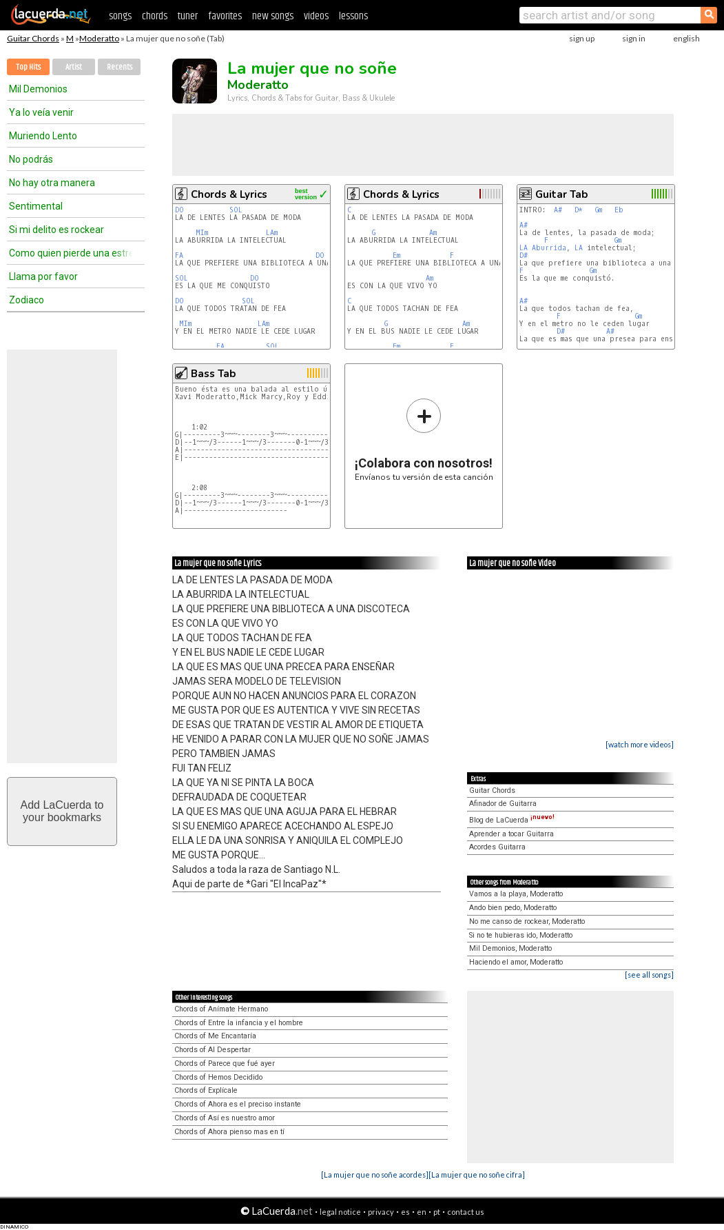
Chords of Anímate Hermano (221, 1009)
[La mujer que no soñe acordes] (374, 1174)
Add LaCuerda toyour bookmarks (62, 811)
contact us (465, 1211)
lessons (353, 16)
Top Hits (28, 67)
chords (154, 16)
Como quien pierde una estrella (71, 253)
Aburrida (549, 247)
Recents (119, 67)
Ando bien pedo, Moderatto (513, 907)
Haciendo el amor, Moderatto (516, 962)
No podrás (31, 159)
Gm (598, 209)
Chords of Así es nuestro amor (224, 1117)
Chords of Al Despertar (212, 1049)
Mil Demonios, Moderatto (510, 948)
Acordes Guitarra (497, 847)
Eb (618, 209)
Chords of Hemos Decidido (218, 1077)
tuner (188, 16)
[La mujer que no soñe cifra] (476, 1174)
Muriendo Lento (43, 135)
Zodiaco (26, 299)
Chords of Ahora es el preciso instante (237, 1104)
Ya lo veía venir (41, 112)
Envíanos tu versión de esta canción (424, 439)
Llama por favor (43, 276)
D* (579, 209)
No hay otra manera (52, 182)
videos (316, 16)
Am (433, 232)
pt (436, 1211)
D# (523, 255)
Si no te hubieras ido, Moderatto (520, 935)
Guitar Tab (561, 194)
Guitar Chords (33, 38)
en (421, 1211)
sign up (581, 38)
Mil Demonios (38, 88)
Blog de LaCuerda (512, 820)
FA (179, 255)
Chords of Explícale (206, 1090)
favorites (225, 16)
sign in (633, 38)
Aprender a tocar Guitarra (511, 833)
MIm (202, 232)
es (405, 1211)
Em (396, 255)
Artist (73, 67)
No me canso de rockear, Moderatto (527, 921)
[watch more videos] (640, 744)
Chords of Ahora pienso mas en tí (229, 1131)
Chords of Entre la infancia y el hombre (238, 1022)
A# (558, 209)
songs (120, 16)
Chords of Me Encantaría (215, 1035)
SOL (235, 209)
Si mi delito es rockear (56, 229)
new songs (272, 16)
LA (523, 247)
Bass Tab (213, 374)
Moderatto (99, 38)
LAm (272, 232)
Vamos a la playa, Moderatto (516, 893)
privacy (381, 1211)
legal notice (340, 1211)
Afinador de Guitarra (503, 803)
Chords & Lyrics (229, 194)
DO (179, 209)
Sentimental (36, 206)
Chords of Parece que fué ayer (224, 1063)
